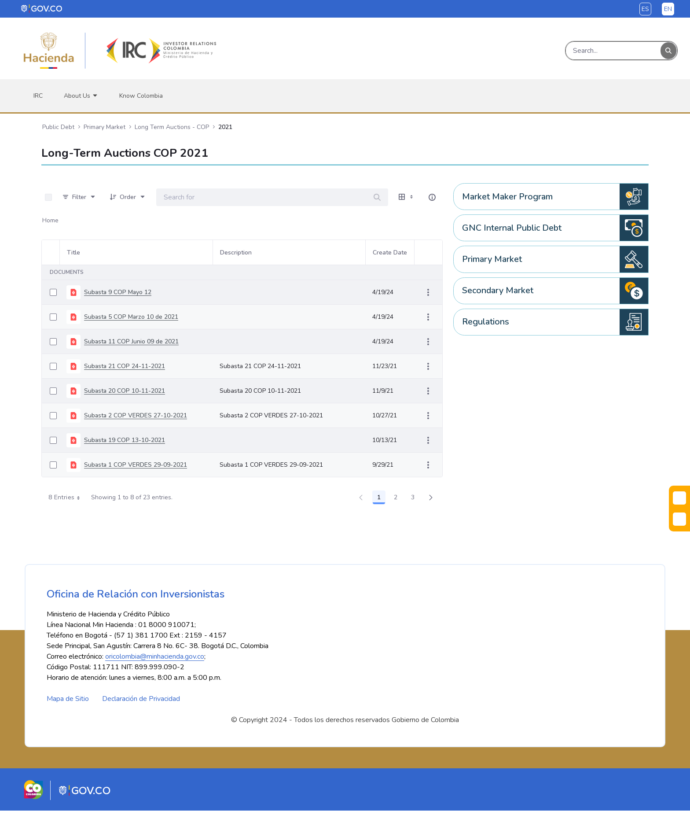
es (645, 9)
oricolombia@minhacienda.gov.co (154, 683)
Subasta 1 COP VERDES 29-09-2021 (135, 465)
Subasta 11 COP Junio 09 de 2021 (131, 341)
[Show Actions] (428, 292)
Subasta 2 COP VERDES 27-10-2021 (135, 415)
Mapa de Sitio (68, 725)
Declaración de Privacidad (141, 725)
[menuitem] (38, 96)
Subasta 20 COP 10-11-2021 (124, 391)
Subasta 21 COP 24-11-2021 (124, 366)
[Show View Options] (406, 197)
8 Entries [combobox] (67, 497)
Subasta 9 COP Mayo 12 (117, 292)
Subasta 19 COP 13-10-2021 (124, 440)
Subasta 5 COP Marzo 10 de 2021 (131, 317)
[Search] (613, 50)
